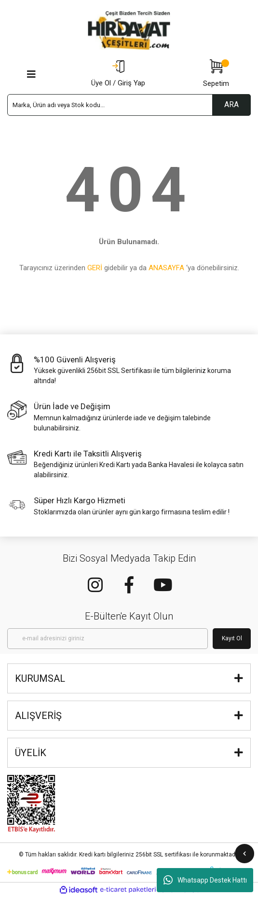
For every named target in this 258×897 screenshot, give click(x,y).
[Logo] (129, 30)
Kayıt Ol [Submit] (232, 638)
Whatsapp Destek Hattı (205, 880)
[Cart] (216, 74)
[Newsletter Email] (107, 638)
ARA (231, 104)
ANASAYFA (166, 267)
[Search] (129, 105)
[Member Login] (118, 74)
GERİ (94, 267)
